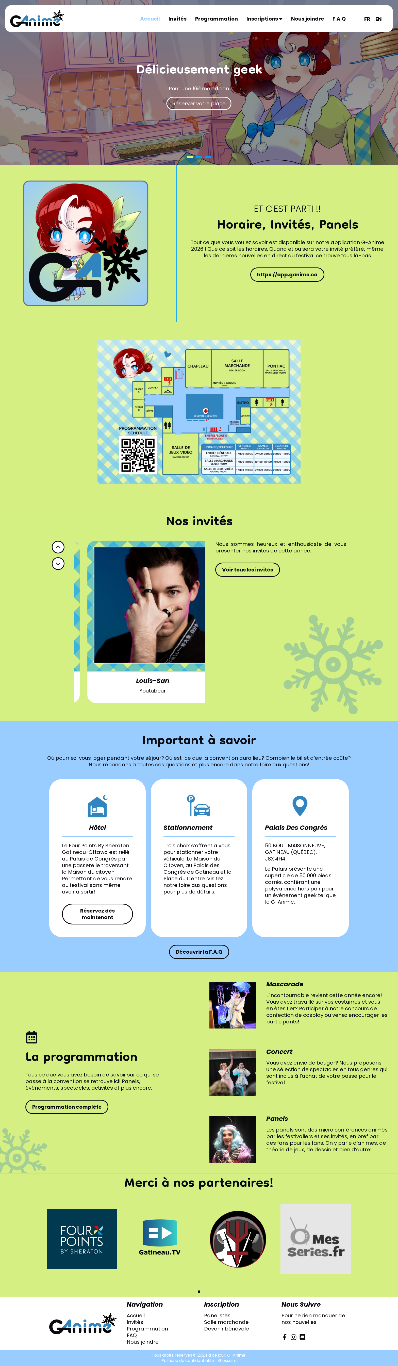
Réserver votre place (199, 103)
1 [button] (190, 157)
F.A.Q (339, 18)
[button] (199, 1291)
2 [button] (199, 157)
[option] (199, 82)
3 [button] (208, 157)
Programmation (216, 18)
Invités (178, 18)
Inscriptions (264, 18)
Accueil (150, 18)
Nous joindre (307, 18)
